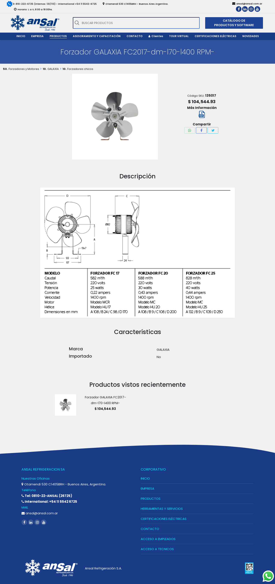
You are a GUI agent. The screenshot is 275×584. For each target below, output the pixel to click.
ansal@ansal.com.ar (39, 513)
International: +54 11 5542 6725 (49, 501)
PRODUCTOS (150, 498)
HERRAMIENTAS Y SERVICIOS (162, 508)
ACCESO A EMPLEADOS (158, 539)
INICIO (145, 478)
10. (45, 69)
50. (5, 69)
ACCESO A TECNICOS (157, 549)
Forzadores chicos (80, 69)
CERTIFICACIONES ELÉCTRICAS (163, 518)
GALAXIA (53, 69)
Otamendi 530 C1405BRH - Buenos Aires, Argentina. (63, 484)
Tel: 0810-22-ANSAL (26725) (46, 496)
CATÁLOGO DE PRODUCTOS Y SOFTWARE (234, 22)
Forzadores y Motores (24, 69)
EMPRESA (147, 488)
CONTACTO (150, 529)
